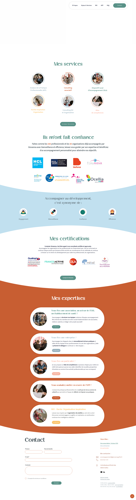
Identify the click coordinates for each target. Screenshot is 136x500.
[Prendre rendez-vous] (85, 50)
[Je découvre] (56, 326)
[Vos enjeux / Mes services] (68, 124)
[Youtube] (101, 472)
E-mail (27, 456)
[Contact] (119, 5)
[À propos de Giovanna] (68, 278)
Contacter (28, 465)
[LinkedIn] (104, 472)
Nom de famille (48, 448)
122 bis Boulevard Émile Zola (108, 465)
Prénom (27, 448)
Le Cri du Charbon (119, 485)
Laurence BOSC (111, 483)
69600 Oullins (104, 468)
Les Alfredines (119, 487)
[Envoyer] (56, 483)
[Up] (132, 496)
